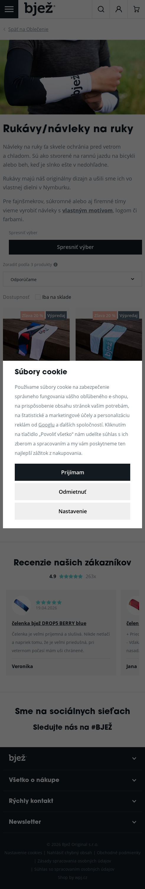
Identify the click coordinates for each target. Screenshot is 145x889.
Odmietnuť (72, 491)
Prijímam (72, 472)
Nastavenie (72, 511)
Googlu (46, 424)
